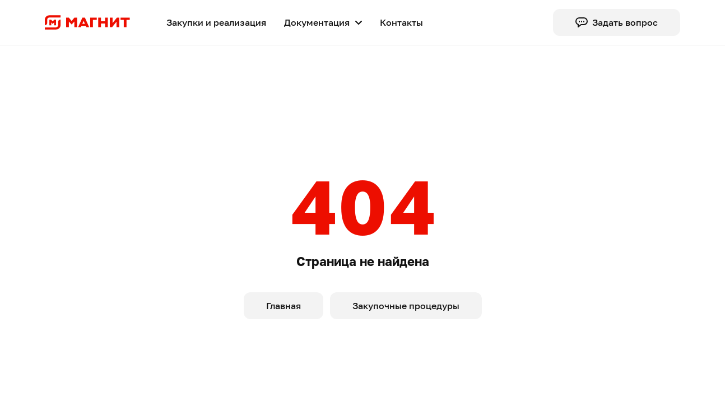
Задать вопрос (616, 22)
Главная (283, 305)
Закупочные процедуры (405, 305)
